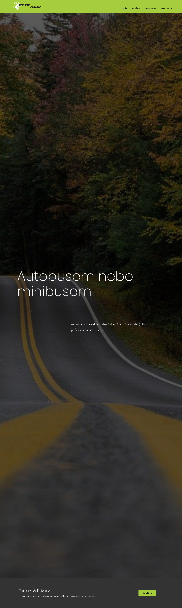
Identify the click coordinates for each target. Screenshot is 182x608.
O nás (124, 8)
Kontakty (166, 8)
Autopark (150, 8)
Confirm (147, 593)
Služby (136, 8)
